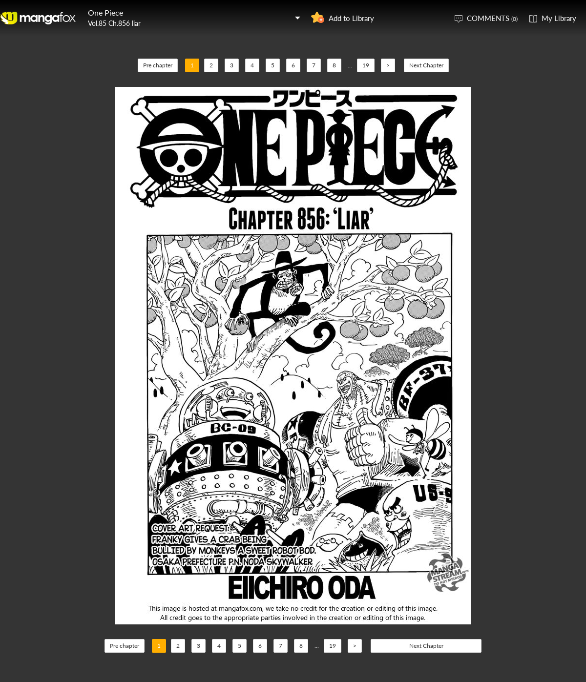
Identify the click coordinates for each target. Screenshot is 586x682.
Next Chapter (426, 65)
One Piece (105, 12)
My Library (559, 18)
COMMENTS (492, 18)
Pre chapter (157, 65)
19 (365, 65)
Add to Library (351, 18)
